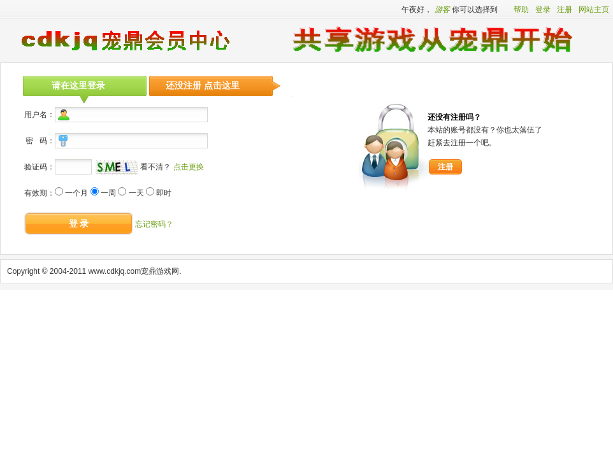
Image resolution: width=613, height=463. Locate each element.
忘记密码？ (154, 224)
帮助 (521, 9)
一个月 (76, 193)
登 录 (79, 223)
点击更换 (188, 166)
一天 (136, 193)
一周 (108, 193)
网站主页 (594, 9)
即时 (163, 193)
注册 (564, 9)
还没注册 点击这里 (203, 85)
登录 (543, 9)
